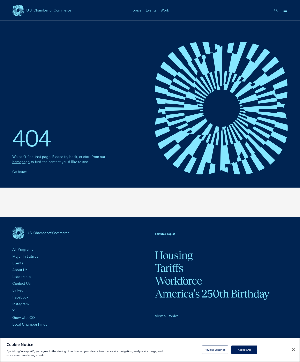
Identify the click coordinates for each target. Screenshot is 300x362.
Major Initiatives (25, 256)
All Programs (22, 249)
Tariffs (169, 268)
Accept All (244, 349)
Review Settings (215, 349)
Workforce (178, 280)
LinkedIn (19, 290)
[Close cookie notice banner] (293, 349)
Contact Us (21, 283)
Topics (136, 10)
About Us (20, 269)
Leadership (21, 276)
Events (151, 10)
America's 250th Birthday (212, 293)
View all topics (167, 316)
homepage (21, 161)
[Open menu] (285, 10)
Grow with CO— (25, 317)
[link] (276, 10)
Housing (174, 255)
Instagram (20, 304)
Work (164, 10)
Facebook (20, 297)
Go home (19, 171)
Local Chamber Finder (30, 324)
